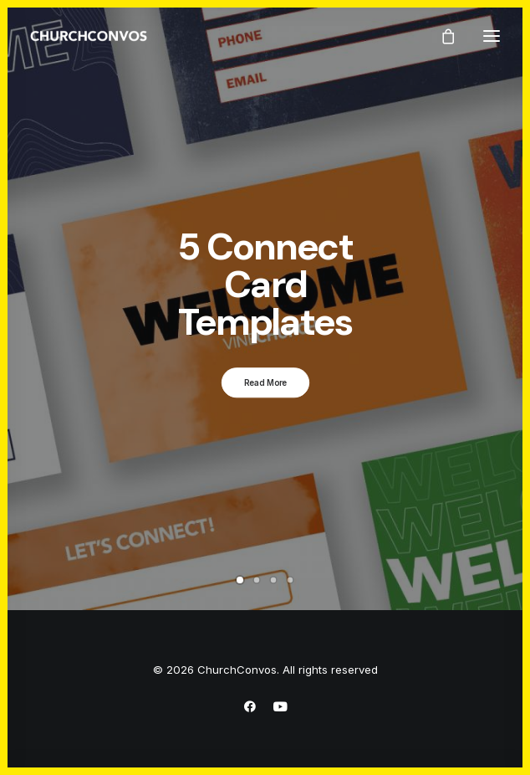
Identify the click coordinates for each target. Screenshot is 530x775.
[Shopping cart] (441, 36)
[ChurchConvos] (88, 36)
